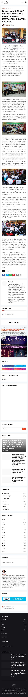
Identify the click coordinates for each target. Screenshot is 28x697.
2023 (14, 524)
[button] (2, 2)
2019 (14, 535)
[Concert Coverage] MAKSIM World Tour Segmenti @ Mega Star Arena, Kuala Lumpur (18, 479)
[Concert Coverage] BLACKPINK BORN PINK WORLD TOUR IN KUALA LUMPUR (12, 330)
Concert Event (14, 498)
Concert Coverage (14, 496)
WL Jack (10, 282)
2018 (14, 538)
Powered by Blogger (7, 607)
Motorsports (9, 8)
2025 (14, 519)
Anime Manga (14, 493)
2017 (14, 540)
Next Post (24, 327)
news (14, 630)
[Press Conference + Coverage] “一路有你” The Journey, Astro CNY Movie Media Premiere (18, 664)
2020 (14, 532)
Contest (4, 636)
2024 (14, 522)
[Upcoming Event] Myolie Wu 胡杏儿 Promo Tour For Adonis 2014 (18, 656)
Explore (14, 506)
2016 (14, 543)
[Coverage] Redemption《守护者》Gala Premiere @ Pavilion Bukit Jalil (18, 471)
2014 (14, 548)
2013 (14, 551)
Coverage (14, 501)
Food (14, 624)
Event (14, 622)
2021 (14, 530)
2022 (14, 527)
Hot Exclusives (14, 509)
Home (3, 8)
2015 (14, 546)
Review (14, 627)
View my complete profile (7, 587)
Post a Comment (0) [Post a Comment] (14, 322)
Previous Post (5, 327)
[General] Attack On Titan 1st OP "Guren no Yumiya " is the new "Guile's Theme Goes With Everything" (18, 672)
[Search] (12, 429)
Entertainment (14, 504)
